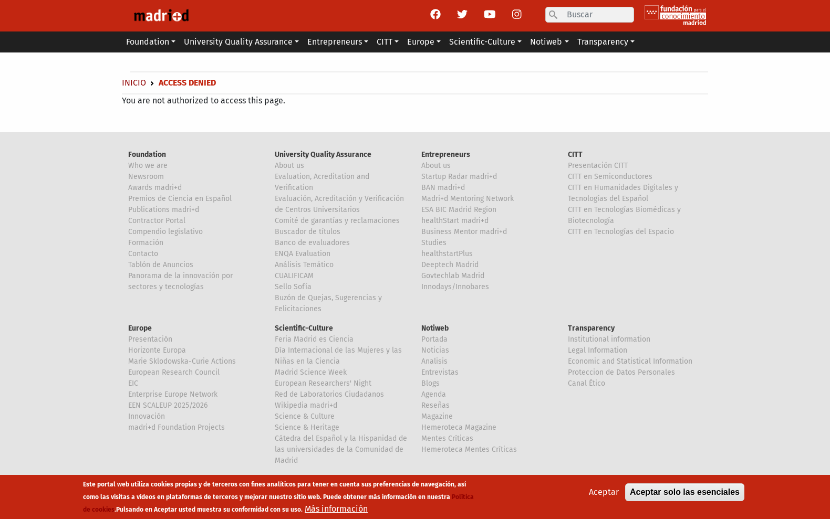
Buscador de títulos (307, 231)
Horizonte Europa (157, 350)
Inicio (134, 83)
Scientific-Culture (304, 328)
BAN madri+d (443, 187)
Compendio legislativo (165, 231)
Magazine (437, 416)
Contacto (143, 253)
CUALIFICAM (294, 275)
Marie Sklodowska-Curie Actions (182, 361)
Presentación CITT (598, 165)
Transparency (591, 328)
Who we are (148, 165)
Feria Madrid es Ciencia (314, 339)
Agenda (433, 394)
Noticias (435, 350)
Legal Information (597, 350)
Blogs (430, 383)
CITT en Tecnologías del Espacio (621, 231)
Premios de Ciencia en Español (180, 198)
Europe (140, 328)
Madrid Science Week (311, 372)
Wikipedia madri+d (306, 405)
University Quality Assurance (323, 154)
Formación (145, 242)
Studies (434, 242)
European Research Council (174, 372)
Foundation (147, 154)
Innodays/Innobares (455, 286)
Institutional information (609, 339)
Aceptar (604, 492)
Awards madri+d (155, 187)
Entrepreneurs (445, 154)
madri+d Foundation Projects (176, 427)
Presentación (150, 339)
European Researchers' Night (323, 383)
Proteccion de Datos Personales (621, 372)
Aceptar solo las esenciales (685, 492)
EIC (133, 383)
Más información (336, 509)
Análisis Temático (304, 264)
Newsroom (146, 176)
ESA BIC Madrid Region (458, 209)
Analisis (434, 361)
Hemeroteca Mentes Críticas (469, 449)
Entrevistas (440, 372)
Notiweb (435, 328)
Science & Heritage (307, 427)
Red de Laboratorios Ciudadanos (329, 394)
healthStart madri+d (455, 220)
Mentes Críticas (447, 438)
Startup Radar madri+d (459, 176)
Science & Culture (305, 416)
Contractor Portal (156, 220)
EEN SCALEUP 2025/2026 (168, 405)
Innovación (146, 416)
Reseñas (435, 405)
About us (289, 165)
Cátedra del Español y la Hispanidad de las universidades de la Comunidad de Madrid (341, 449)
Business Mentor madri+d (464, 231)
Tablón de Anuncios (160, 264)
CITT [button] (384, 42)
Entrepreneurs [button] (334, 42)
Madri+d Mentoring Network (467, 198)
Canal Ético (586, 383)
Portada (434, 339)
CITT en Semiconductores (610, 176)
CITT (575, 154)
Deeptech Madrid (450, 264)
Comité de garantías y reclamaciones (337, 220)
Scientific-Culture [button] (482, 42)
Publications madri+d (163, 209)
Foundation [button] (147, 42)
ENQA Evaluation (302, 253)
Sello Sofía (293, 286)
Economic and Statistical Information (630, 361)
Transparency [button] (602, 42)
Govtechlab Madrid (452, 275)
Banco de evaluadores (312, 242)
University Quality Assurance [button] (238, 42)
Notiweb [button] (546, 42)
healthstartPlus (447, 253)
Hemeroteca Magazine (458, 427)
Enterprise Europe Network (172, 394)
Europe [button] (420, 42)
